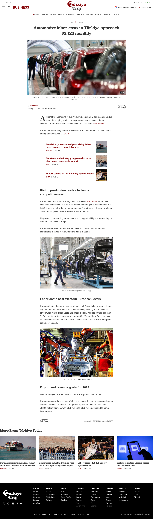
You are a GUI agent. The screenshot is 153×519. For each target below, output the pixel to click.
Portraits (109, 503)
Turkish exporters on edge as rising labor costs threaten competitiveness (68, 145)
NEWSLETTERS (145, 7)
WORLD (61, 14)
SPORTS (98, 14)
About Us (37, 514)
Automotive (80, 505)
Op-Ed (136, 494)
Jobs (66, 514)
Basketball (123, 494)
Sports (48, 177)
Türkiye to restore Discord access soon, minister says (133, 464)
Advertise (81, 514)
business (21, 7)
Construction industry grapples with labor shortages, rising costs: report (68, 159)
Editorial (137, 497)
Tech (78, 503)
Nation (48, 164)
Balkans (49, 500)
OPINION (107, 14)
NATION (45, 14)
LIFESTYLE (80, 14)
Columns (137, 491)
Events (108, 500)
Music (108, 497)
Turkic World (50, 494)
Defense (36, 494)
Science (94, 505)
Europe (48, 491)
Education (94, 491)
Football (122, 491)
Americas (64, 494)
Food (92, 503)
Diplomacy (36, 497)
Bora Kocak (98, 123)
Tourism (79, 500)
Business (80, 22)
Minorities (36, 503)
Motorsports (123, 500)
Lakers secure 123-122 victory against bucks (70, 173)
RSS (88, 514)
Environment (95, 497)
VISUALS (115, 14)
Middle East (50, 497)
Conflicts (64, 500)
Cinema (109, 494)
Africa (63, 491)
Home (71, 22)
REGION (53, 14)
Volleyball (122, 497)
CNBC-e (65, 134)
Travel (93, 500)
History (108, 491)
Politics (35, 491)
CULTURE (89, 14)
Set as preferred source (125, 7)
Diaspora (36, 500)
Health (93, 494)
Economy (79, 491)
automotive (92, 201)
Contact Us (58, 514)
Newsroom (34, 106)
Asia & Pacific (66, 497)
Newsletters (47, 514)
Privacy (73, 514)
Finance (79, 494)
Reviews (109, 505)
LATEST (37, 14)
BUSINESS (70, 14)
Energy (79, 497)
